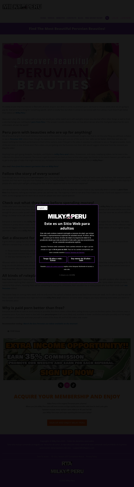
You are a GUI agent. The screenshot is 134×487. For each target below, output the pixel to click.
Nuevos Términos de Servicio (74, 252)
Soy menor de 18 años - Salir (81, 259)
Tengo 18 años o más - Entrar (53, 259)
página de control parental (54, 266)
